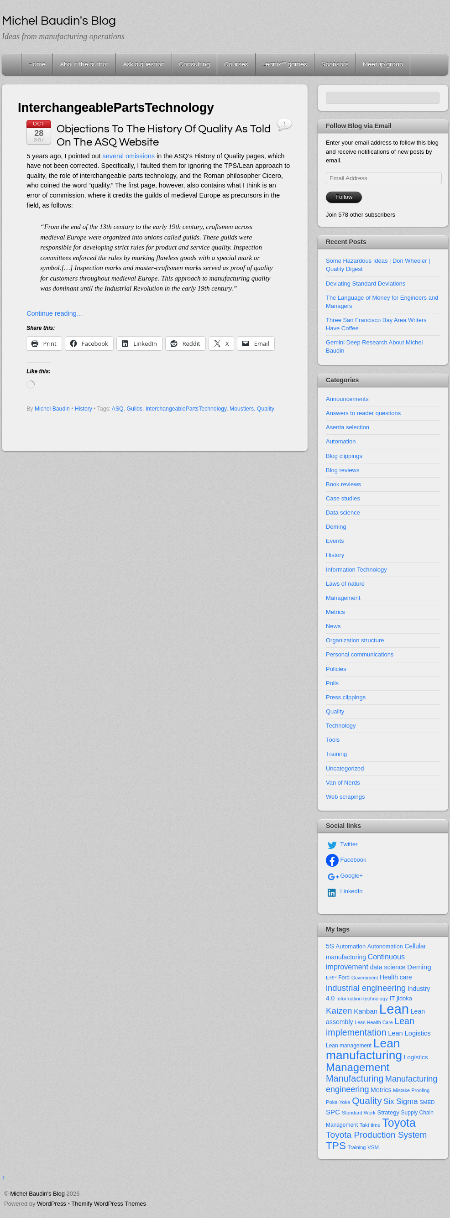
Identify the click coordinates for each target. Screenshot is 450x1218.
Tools (333, 739)
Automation (341, 441)
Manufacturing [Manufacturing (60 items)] (354, 1078)
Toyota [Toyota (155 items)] (398, 1122)
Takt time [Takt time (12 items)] (370, 1125)
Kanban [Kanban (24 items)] (365, 1011)
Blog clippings (344, 456)
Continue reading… (54, 313)
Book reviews (343, 484)
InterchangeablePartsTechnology (186, 409)
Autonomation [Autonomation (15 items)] (385, 946)
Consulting (194, 64)
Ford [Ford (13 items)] (344, 977)
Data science (343, 512)
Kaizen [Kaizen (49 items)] (339, 1010)
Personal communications (359, 654)
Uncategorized (345, 768)
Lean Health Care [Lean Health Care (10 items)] (374, 1022)
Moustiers (242, 409)
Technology (341, 725)
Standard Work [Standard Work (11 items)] (359, 1112)
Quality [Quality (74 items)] (367, 1100)
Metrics (335, 612)
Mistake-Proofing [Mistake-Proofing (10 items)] (411, 1090)
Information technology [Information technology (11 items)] (362, 998)
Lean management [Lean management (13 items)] (349, 1045)
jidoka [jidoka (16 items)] (404, 998)
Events (335, 540)
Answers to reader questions (363, 413)
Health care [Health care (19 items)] (396, 977)
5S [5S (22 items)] (330, 946)
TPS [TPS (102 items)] (336, 1145)
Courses (236, 64)
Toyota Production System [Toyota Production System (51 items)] (376, 1135)
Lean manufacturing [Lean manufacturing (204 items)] (364, 1049)
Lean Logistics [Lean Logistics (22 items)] (409, 1033)
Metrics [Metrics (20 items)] (381, 1089)
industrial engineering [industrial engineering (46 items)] (366, 988)
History (83, 409)
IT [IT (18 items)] (392, 998)
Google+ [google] (344, 875)
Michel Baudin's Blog (37, 1193)
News (333, 626)
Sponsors (335, 64)
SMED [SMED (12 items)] (426, 1102)
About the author (84, 64)
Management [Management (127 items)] (357, 1067)
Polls (332, 683)
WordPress (51, 1203)
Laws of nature (345, 583)
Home (12, 64)
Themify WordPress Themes (108, 1203)
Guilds (134, 409)
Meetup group (383, 64)
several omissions (129, 156)
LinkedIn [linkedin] (344, 891)
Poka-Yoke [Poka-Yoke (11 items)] (338, 1102)
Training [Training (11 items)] (357, 1147)
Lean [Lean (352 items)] (394, 1008)
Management (343, 597)
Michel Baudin (52, 409)
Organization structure (355, 640)
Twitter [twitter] (342, 844)
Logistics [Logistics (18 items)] (416, 1057)
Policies (336, 669)
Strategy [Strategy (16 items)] (388, 1112)
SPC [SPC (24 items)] (333, 1112)
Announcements (347, 399)
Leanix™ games (284, 64)
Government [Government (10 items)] (364, 977)
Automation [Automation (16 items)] (350, 946)
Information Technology (356, 569)
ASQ (118, 409)
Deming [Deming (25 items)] (419, 967)
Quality (265, 409)
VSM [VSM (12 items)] (373, 1147)
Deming (336, 526)
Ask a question (144, 64)
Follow (343, 196)
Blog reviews (342, 470)
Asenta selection (347, 427)
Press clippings (346, 697)
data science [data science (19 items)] (388, 967)
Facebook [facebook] (346, 859)
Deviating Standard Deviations (365, 283)
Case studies (343, 498)
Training (336, 753)
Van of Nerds (343, 782)
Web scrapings (345, 796)
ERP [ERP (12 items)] (331, 977)
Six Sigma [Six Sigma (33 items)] (400, 1101)
